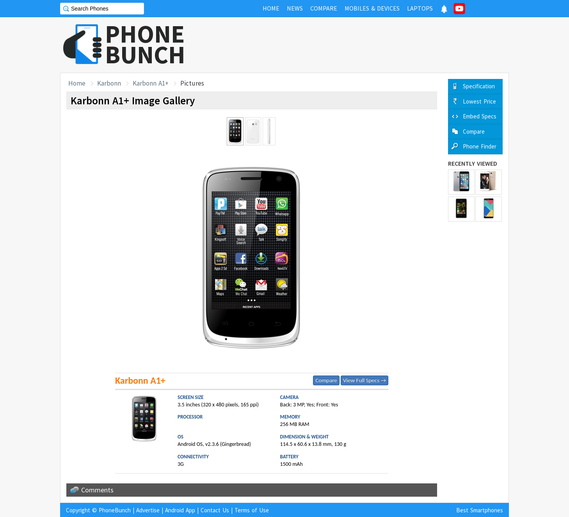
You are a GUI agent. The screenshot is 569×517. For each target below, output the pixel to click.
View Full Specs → (364, 380)
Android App (180, 510)
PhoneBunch (115, 510)
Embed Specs (479, 116)
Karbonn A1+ (151, 83)
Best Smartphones (479, 510)
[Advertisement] (367, 45)
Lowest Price (479, 101)
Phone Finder (479, 146)
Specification (479, 86)
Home (76, 83)
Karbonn (109, 83)
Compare (326, 380)
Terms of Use (252, 510)
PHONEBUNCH (145, 44)
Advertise (148, 510)
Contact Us (215, 510)
